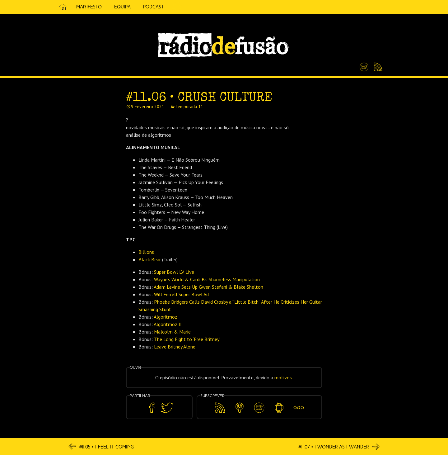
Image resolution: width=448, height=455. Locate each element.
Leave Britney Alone (174, 347)
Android (279, 403)
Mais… (299, 403)
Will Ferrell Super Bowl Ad (181, 294)
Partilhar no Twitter (166, 407)
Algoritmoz (165, 317)
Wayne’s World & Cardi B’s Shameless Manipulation (207, 279)
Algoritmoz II (168, 324)
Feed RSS (377, 67)
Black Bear (149, 259)
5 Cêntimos (177, 7)
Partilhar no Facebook (151, 407)
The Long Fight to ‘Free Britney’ (187, 339)
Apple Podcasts (239, 406)
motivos (283, 377)
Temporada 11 (189, 106)
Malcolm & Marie (172, 332)
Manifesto (89, 7)
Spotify (364, 64)
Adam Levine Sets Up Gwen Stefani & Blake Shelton (208, 287)
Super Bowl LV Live (174, 272)
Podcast (153, 7)
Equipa (122, 7)
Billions (146, 252)
